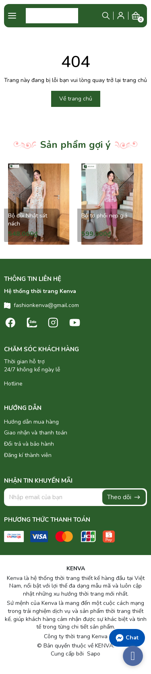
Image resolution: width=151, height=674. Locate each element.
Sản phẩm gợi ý (75, 144)
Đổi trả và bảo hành (29, 444)
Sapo (92, 654)
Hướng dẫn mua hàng (31, 422)
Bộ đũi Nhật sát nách (27, 219)
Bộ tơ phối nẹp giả (104, 215)
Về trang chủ (75, 98)
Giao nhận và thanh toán (35, 432)
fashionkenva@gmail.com (46, 305)
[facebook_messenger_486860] (133, 656)
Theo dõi (124, 497)
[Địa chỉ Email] (75, 497)
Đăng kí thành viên (28, 455)
